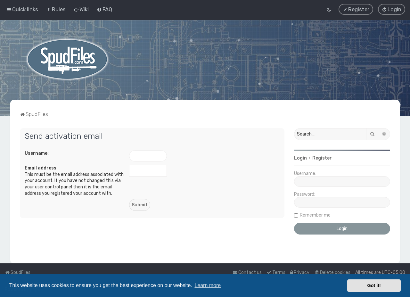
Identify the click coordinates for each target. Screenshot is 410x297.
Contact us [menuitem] (247, 272)
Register (322, 158)
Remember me (315, 215)
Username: (37, 153)
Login (300, 158)
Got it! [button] (374, 285)
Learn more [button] (207, 285)
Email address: (41, 168)
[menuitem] (56, 9)
